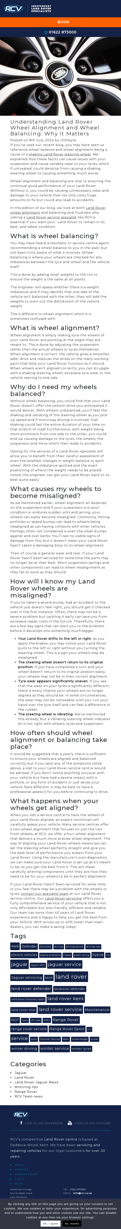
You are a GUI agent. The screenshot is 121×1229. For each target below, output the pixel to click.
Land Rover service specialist (51, 217)
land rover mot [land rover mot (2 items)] (23, 1010)
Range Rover (26, 1092)
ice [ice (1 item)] (108, 955)
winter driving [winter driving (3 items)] (24, 1049)
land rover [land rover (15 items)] (71, 976)
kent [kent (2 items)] (49, 977)
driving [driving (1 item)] (58, 946)
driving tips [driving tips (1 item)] (93, 946)
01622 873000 (60, 32)
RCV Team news (29, 1096)
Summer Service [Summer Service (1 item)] (50, 1039)
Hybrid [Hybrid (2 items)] (97, 955)
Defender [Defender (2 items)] (29, 946)
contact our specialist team (45, 894)
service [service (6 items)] (19, 1038)
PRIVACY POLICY (26, 1174)
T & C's (19, 1178)
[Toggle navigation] (112, 8)
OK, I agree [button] (50, 1223)
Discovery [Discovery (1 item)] (45, 946)
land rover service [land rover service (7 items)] (60, 1009)
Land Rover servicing (63, 898)
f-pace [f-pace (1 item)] (67, 955)
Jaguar (21, 1073)
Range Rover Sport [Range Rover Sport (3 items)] (67, 1029)
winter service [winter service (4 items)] (54, 1048)
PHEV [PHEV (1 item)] (47, 1020)
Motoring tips (26, 1087)
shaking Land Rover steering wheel (60, 154)
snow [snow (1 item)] (34, 1039)
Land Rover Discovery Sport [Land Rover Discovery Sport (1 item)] (28, 999)
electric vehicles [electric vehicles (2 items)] (24, 955)
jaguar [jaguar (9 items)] (19, 964)
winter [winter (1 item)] (94, 1039)
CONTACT (21, 1169)
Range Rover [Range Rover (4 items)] (66, 1019)
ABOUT (20, 1164)
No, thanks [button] (72, 1223)
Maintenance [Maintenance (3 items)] (97, 1010)
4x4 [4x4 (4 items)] (15, 946)
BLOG (19, 1183)
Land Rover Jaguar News (36, 1082)
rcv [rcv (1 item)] (89, 1029)
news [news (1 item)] (25, 1020)
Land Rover (25, 1077)
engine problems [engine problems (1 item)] (50, 955)
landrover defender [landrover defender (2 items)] (69, 989)
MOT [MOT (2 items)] (15, 1020)
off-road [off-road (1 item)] (36, 1020)
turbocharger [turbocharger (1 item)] (80, 1039)
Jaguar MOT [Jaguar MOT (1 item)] (38, 965)
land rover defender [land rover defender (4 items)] (31, 988)
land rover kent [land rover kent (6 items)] (65, 998)
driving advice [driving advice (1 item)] (74, 946)
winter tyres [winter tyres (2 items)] (81, 1049)
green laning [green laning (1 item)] (81, 955)
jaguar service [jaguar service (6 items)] (64, 964)
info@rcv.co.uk (82, 1193)
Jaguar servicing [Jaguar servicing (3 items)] (26, 977)
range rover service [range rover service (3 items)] (29, 1029)
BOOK (60, 22)
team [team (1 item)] (66, 1039)
